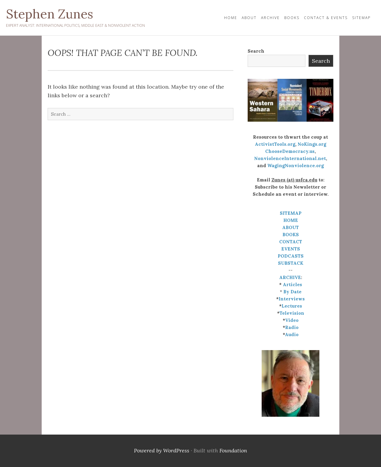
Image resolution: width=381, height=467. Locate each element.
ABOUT (290, 227)
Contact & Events (326, 17)
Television (291, 313)
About (249, 17)
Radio (292, 327)
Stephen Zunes (49, 14)
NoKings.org (312, 144)
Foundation (233, 450)
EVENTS (290, 249)
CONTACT (290, 242)
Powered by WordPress (161, 450)
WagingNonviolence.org (295, 165)
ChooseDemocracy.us (290, 151)
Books (291, 17)
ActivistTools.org (275, 144)
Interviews (292, 299)
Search (256, 51)
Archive (270, 17)
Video (292, 320)
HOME (230, 17)
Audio (292, 334)
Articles (292, 284)
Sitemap (361, 17)
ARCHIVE (290, 277)
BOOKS (290, 234)
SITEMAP (291, 213)
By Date (292, 291)
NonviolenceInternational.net (290, 158)
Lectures (292, 306)
